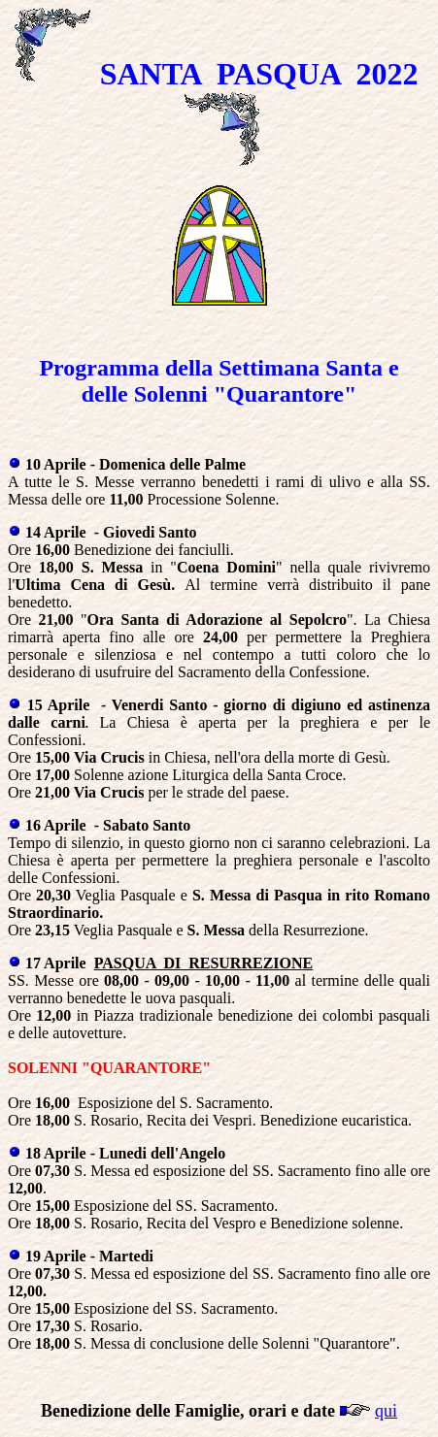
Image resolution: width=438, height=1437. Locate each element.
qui (386, 1411)
